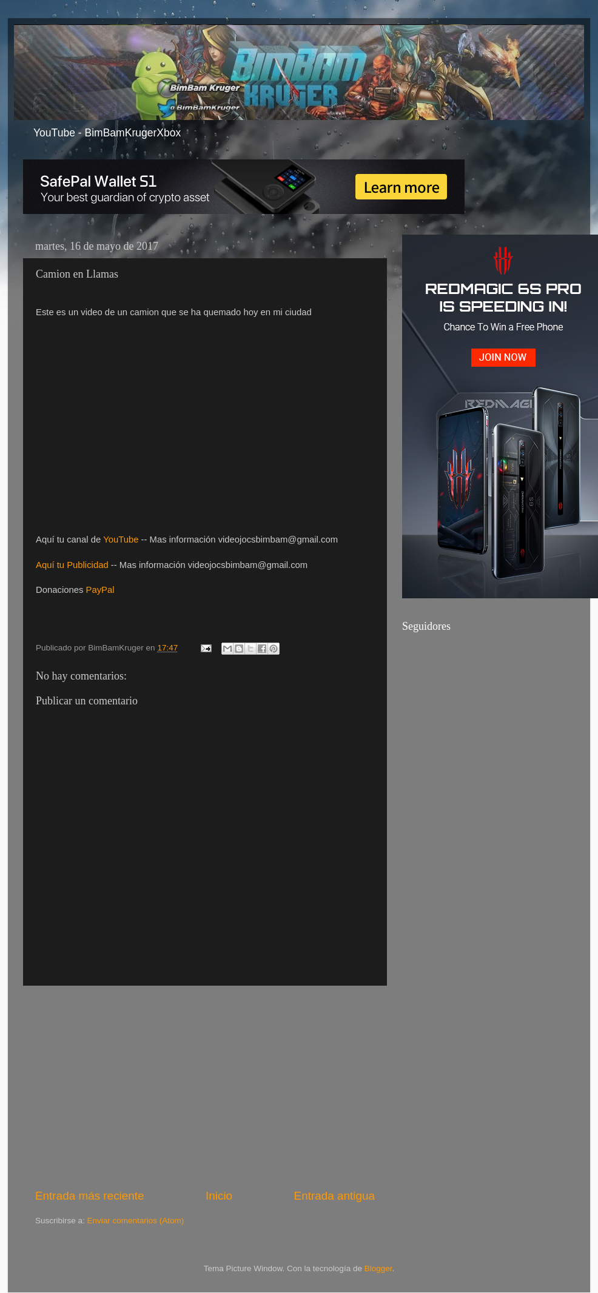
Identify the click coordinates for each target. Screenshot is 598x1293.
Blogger (378, 1268)
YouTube (120, 539)
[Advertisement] (205, 1087)
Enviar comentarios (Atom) (135, 1220)
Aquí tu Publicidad (72, 565)
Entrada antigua (334, 1195)
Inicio (219, 1195)
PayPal (100, 590)
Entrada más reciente (89, 1195)
